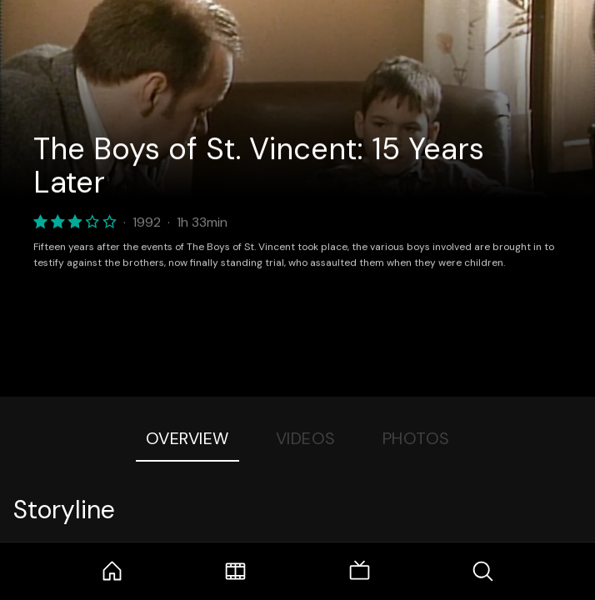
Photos (416, 438)
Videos (306, 438)
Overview (187, 438)
